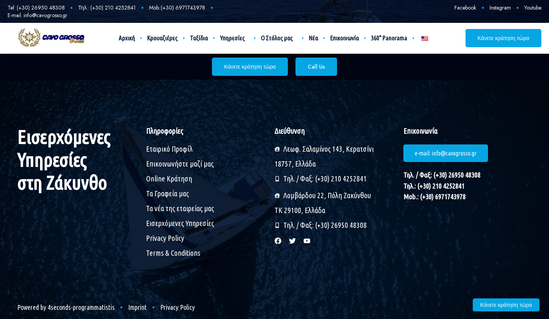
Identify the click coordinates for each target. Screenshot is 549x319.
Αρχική (127, 38)
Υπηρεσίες (234, 38)
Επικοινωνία (344, 38)
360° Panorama (389, 38)
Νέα (313, 38)
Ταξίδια (199, 38)
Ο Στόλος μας (279, 38)
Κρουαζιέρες (162, 38)
